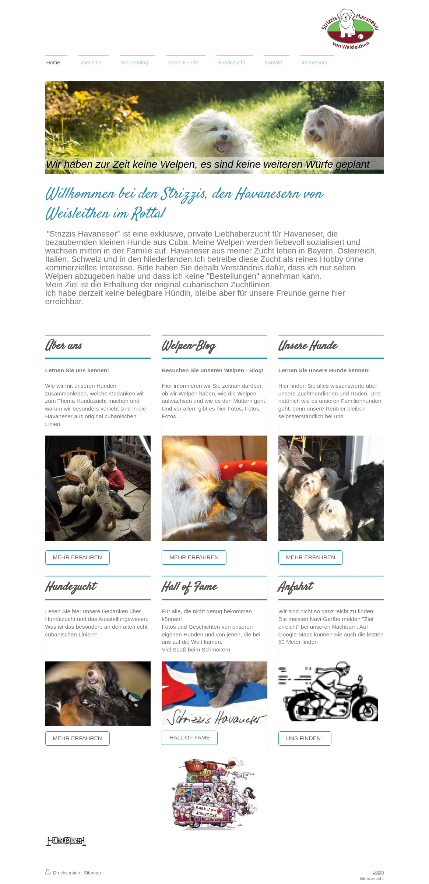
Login (378, 872)
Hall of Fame (189, 737)
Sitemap (92, 873)
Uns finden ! (305, 738)
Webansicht (372, 878)
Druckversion (63, 873)
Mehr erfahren (77, 557)
